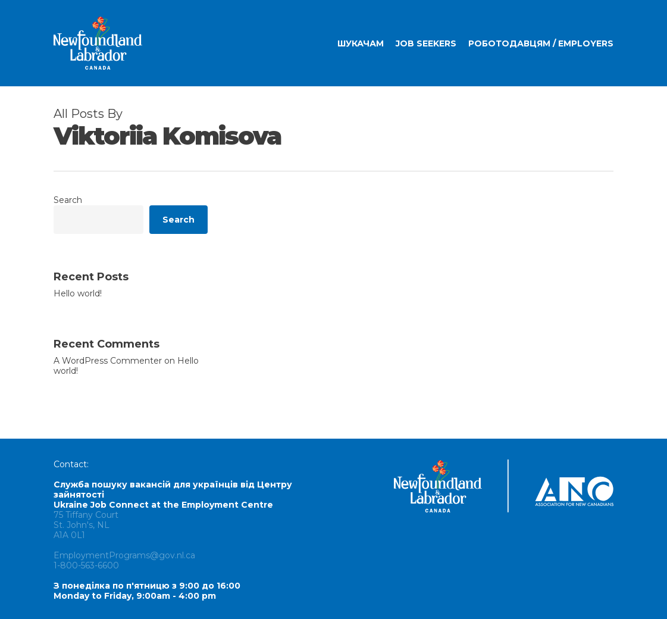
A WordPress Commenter (108, 360)
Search (68, 200)
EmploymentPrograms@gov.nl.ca (124, 555)
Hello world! (78, 294)
